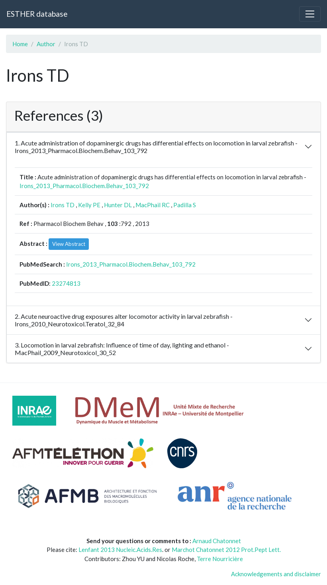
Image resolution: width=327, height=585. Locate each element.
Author (46, 43)
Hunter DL (118, 204)
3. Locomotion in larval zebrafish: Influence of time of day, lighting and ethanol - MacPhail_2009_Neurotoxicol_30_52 (122, 348)
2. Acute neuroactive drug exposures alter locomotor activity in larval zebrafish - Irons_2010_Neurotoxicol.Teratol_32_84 (124, 320)
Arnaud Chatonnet (216, 540)
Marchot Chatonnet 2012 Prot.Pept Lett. (226, 549)
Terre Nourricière (220, 558)
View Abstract (68, 244)
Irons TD (62, 204)
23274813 (66, 283)
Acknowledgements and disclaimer (276, 573)
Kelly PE (89, 204)
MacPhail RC (152, 204)
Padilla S (184, 204)
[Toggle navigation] (310, 14)
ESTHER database (36, 13)
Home (20, 43)
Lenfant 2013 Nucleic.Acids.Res (120, 549)
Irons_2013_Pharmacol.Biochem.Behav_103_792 (84, 185)
